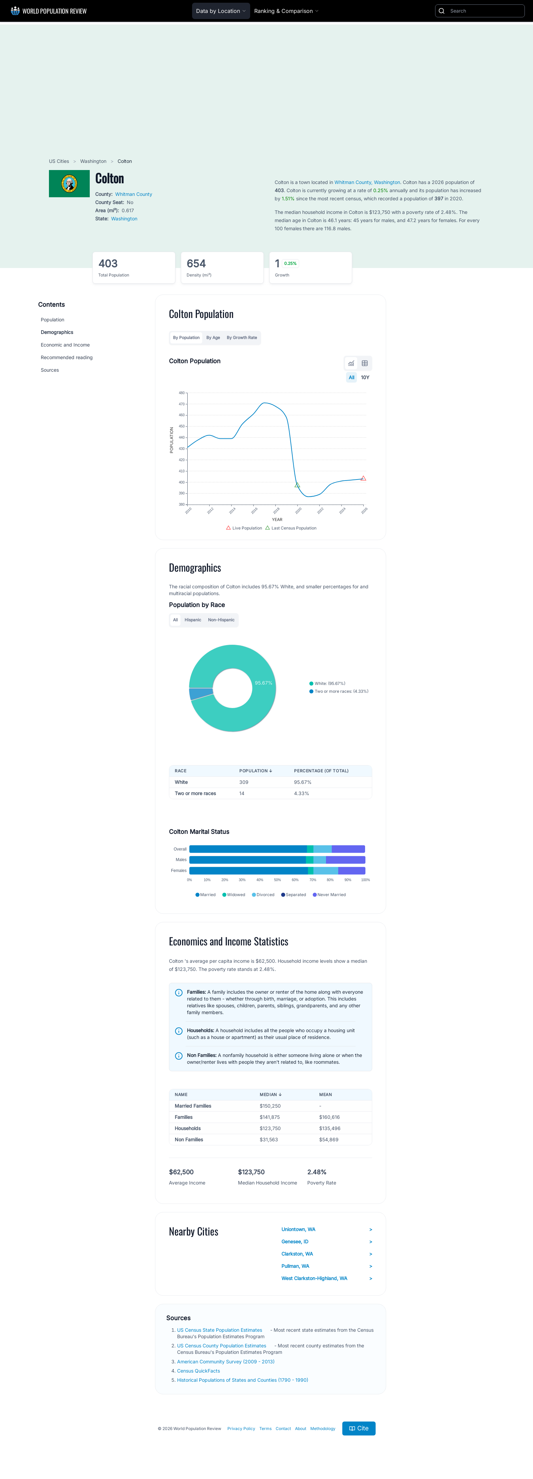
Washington (94, 161)
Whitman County (133, 194)
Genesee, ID (326, 1241)
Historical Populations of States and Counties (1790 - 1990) (243, 1380)
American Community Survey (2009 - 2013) (226, 1361)
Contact (283, 1428)
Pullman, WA (326, 1266)
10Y (365, 377)
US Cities (59, 161)
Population (52, 319)
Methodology (323, 1428)
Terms (265, 1428)
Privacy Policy (241, 1428)
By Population (186, 337)
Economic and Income (65, 345)
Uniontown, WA (326, 1229)
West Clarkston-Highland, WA (326, 1278)
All (351, 377)
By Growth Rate (242, 337)
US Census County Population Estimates (222, 1345)
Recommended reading (67, 357)
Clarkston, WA (326, 1253)
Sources (50, 370)
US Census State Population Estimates (220, 1330)
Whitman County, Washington (367, 182)
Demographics (57, 332)
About (300, 1428)
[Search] (486, 11)
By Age (213, 337)
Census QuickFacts (199, 1371)
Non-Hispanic (221, 619)
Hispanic (193, 619)
